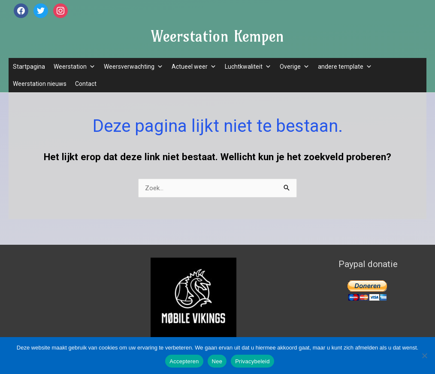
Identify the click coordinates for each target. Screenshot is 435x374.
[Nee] (424, 355)
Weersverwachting (133, 66)
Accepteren (184, 361)
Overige (294, 66)
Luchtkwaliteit (248, 66)
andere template (345, 66)
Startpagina (29, 66)
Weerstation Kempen (217, 36)
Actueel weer (194, 66)
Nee (217, 361)
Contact (86, 83)
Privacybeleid (252, 361)
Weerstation (74, 66)
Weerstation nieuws (39, 83)
